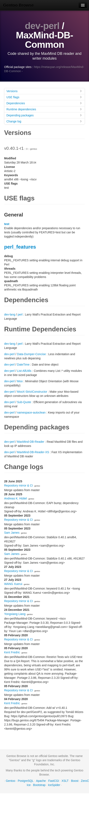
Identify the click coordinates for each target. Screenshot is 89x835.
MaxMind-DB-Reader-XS (33, 452)
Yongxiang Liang (14, 614)
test (6, 224)
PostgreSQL (26, 780)
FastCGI (53, 780)
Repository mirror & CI (18, 485)
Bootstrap (39, 785)
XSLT (65, 780)
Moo (20, 381)
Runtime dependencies (44, 109)
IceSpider (54, 785)
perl (20, 314)
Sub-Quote (24, 402)
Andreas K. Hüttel (15, 498)
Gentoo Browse (18, 5)
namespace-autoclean (31, 412)
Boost (74, 780)
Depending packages (44, 115)
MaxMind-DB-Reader (30, 441)
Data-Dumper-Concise (31, 354)
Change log (44, 121)
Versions (44, 91)
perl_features (20, 247)
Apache (41, 780)
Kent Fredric (12, 652)
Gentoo (10, 780)
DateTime (23, 364)
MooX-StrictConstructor (32, 391)
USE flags (44, 97)
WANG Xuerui (13, 584)
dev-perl (42, 25)
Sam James (11, 532)
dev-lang (9, 314)
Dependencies (44, 103)
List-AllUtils (24, 370)
